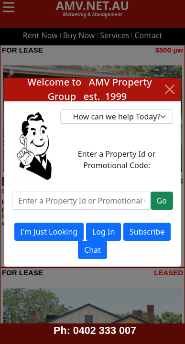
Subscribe (147, 231)
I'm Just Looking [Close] (49, 231)
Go (162, 200)
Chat (92, 250)
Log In (103, 231)
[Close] (170, 89)
